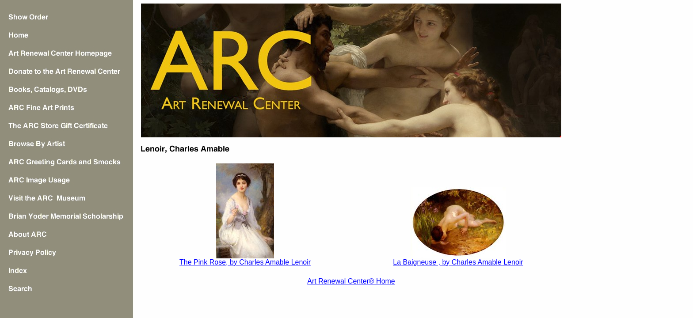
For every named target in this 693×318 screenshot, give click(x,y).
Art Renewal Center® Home (351, 281)
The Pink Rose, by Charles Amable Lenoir (245, 262)
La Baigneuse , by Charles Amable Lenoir (458, 262)
